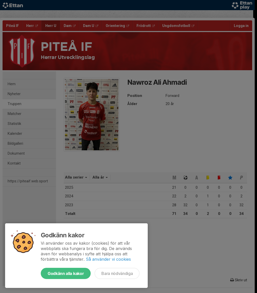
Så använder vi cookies (108, 259)
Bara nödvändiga (117, 273)
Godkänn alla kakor (66, 273)
